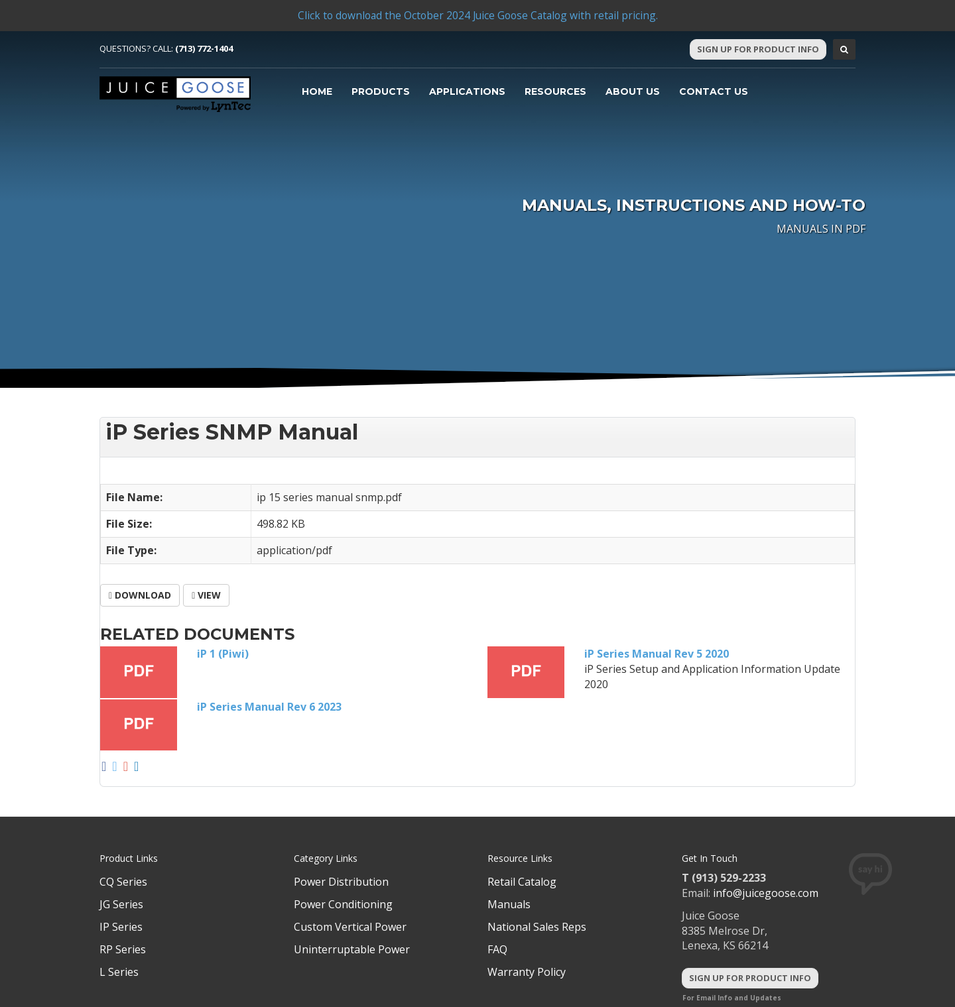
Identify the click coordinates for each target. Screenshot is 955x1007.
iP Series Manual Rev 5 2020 (656, 653)
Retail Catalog (521, 881)
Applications (467, 91)
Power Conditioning (343, 904)
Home (317, 91)
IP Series (121, 926)
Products (380, 91)
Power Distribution (341, 881)
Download (140, 595)
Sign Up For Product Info (758, 49)
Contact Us (713, 91)
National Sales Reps (536, 926)
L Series (119, 972)
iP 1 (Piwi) (223, 653)
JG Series (121, 904)
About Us (632, 91)
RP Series (122, 949)
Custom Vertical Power (350, 926)
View (206, 595)
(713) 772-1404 (204, 48)
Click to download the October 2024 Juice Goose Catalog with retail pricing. (477, 15)
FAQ (497, 949)
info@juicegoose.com (765, 893)
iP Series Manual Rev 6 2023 (269, 706)
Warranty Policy (526, 972)
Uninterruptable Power (352, 949)
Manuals (509, 904)
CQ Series (123, 881)
